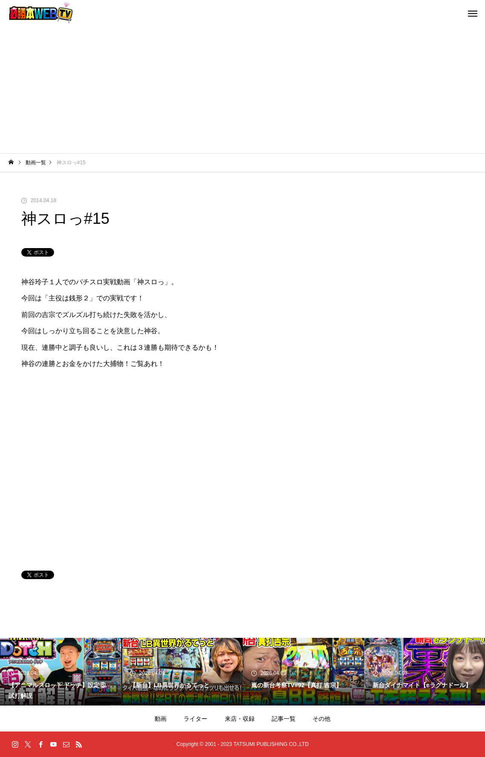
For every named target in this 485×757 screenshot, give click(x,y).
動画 (160, 718)
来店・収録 (240, 718)
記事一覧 (284, 718)
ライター (195, 718)
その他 (321, 718)
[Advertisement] (242, 89)
